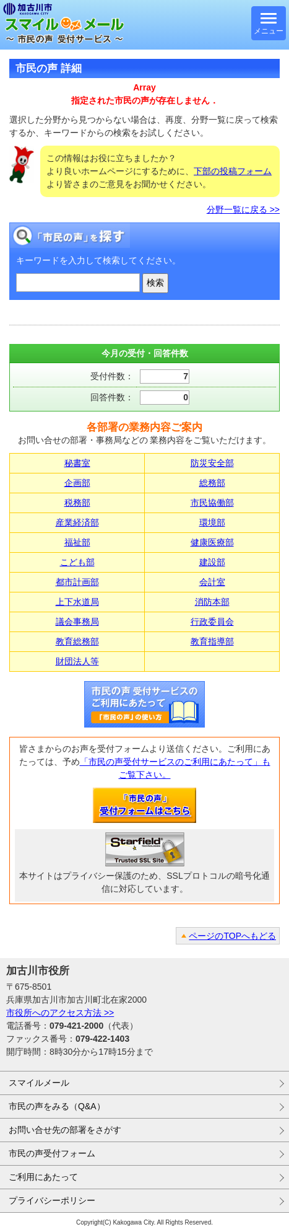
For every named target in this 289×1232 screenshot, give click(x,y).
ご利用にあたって (43, 1177)
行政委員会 (212, 622)
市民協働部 (212, 503)
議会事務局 (77, 622)
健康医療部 (212, 542)
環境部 (212, 522)
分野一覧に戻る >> (243, 209)
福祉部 (77, 542)
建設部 (212, 562)
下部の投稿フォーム (233, 171)
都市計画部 (77, 582)
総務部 (212, 483)
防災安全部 (212, 463)
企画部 (77, 483)
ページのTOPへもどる (232, 936)
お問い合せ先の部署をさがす (65, 1130)
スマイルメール (39, 1083)
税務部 (77, 503)
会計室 (212, 582)
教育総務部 (77, 641)
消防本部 (212, 602)
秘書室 (77, 463)
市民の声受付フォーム (52, 1153)
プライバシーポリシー (52, 1200)
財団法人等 (77, 661)
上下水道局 (77, 602)
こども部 (77, 562)
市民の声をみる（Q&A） (57, 1106)
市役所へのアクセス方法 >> (60, 1013)
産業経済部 (77, 522)
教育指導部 (212, 641)
